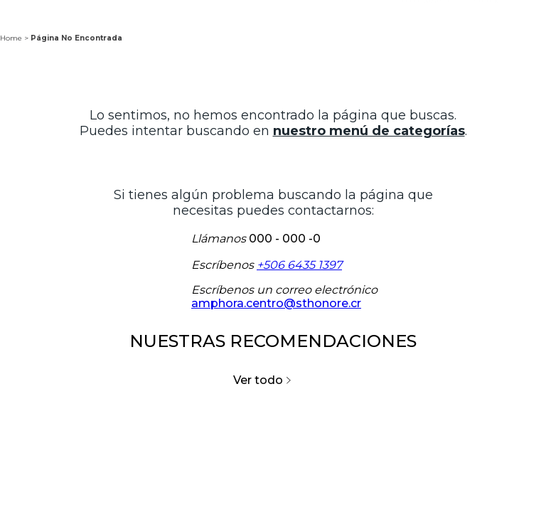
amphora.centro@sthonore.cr (276, 303)
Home (11, 38)
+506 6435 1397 (299, 265)
